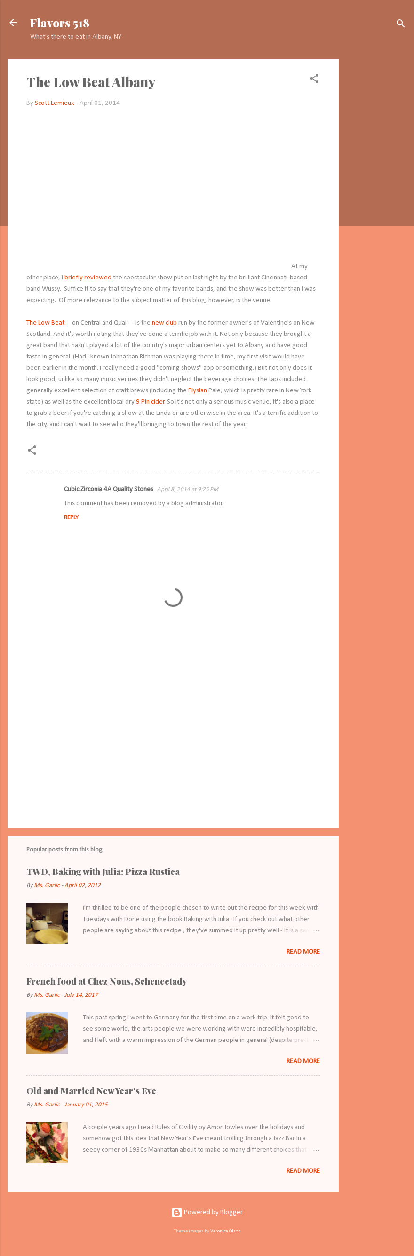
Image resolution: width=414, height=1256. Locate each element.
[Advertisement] (376, 200)
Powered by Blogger (207, 1212)
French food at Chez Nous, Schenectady (106, 981)
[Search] (400, 25)
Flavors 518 (59, 22)
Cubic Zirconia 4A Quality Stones (108, 489)
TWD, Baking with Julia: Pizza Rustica (103, 871)
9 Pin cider (150, 401)
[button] (314, 80)
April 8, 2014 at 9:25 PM (187, 489)
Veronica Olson (225, 1231)
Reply (71, 517)
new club (164, 322)
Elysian (197, 390)
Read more (303, 951)
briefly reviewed (87, 277)
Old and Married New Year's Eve (91, 1091)
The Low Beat (45, 322)
